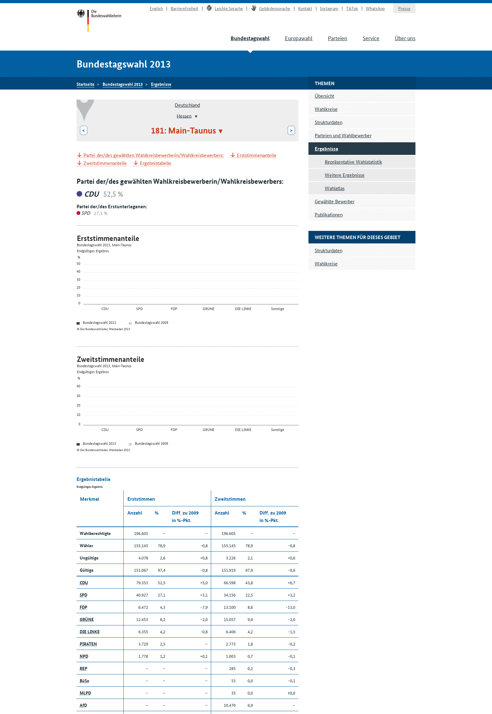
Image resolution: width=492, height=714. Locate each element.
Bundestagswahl (250, 38)
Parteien (337, 37)
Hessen (184, 115)
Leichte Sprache (224, 8)
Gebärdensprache (270, 8)
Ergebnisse (161, 84)
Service (371, 37)
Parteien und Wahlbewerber (343, 135)
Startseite (99, 21)
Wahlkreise (326, 109)
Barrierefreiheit (184, 8)
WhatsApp (375, 8)
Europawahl (299, 37)
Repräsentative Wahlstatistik (353, 161)
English (156, 8)
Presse (404, 8)
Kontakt (305, 8)
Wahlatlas (335, 188)
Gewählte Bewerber (335, 201)
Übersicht (324, 95)
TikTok (352, 8)
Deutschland (187, 104)
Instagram (329, 8)
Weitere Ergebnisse (345, 175)
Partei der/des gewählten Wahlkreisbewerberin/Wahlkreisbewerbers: (153, 155)
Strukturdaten (328, 122)
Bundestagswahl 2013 (123, 84)
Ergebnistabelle (155, 163)
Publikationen (329, 214)
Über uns (405, 37)
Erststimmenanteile (256, 155)
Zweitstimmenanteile (105, 163)
